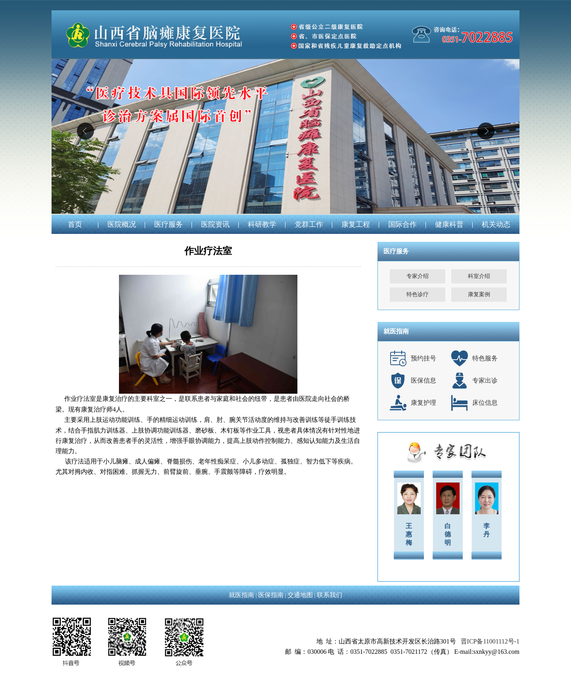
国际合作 (402, 224)
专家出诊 (485, 380)
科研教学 (262, 224)
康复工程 (355, 224)
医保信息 (423, 380)
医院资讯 (215, 224)
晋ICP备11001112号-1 (490, 641)
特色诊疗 (417, 294)
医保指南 (271, 595)
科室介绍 (479, 276)
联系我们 (329, 595)
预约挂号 (423, 358)
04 (285, 136)
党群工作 (309, 224)
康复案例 (479, 294)
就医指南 (241, 595)
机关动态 (496, 224)
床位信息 (485, 402)
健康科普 (449, 224)
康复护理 (423, 402)
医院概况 (121, 224)
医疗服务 (168, 224)
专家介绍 (417, 276)
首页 (75, 224)
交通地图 (300, 595)
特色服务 (485, 358)
